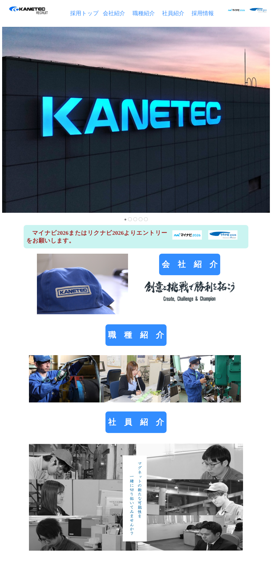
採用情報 (203, 13)
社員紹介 (173, 13)
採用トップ (84, 13)
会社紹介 (114, 13)
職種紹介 (144, 13)
